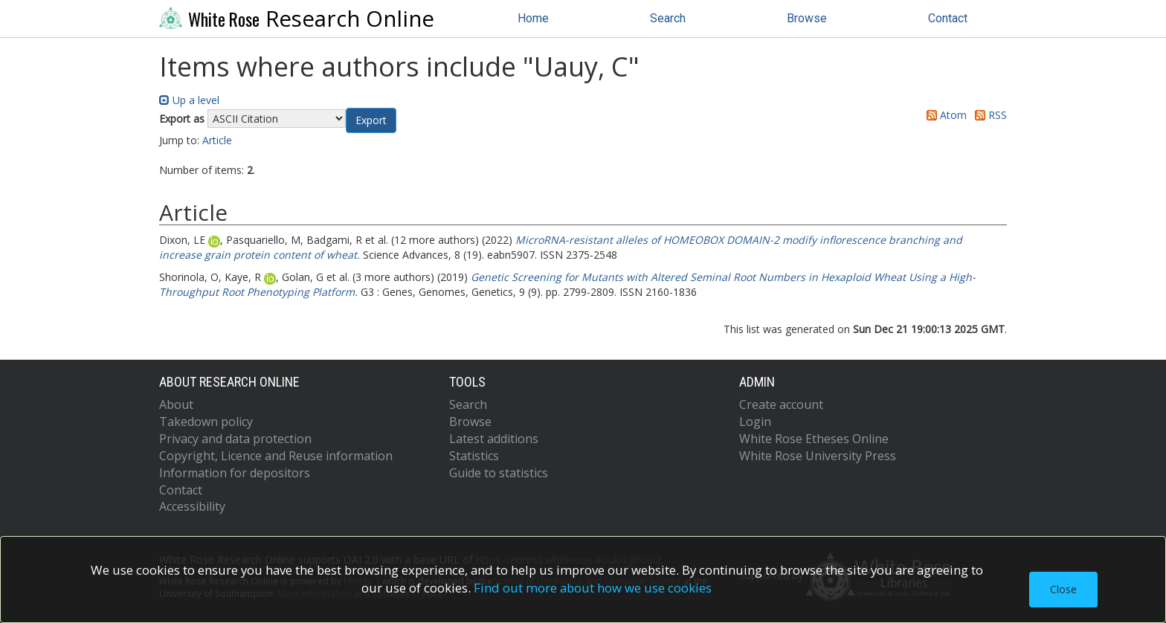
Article (217, 140)
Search (668, 18)
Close (1063, 589)
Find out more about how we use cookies (593, 587)
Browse (807, 18)
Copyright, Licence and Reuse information (276, 456)
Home (533, 18)
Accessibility (192, 506)
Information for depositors (234, 473)
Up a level (189, 100)
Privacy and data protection (235, 438)
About (176, 404)
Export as (181, 119)
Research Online (296, 18)
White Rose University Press (817, 456)
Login (755, 421)
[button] (371, 120)
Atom (944, 115)
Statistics (474, 456)
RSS (988, 115)
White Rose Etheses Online (814, 438)
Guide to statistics (498, 473)
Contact (947, 18)
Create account (781, 404)
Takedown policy (206, 421)
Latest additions (493, 438)
